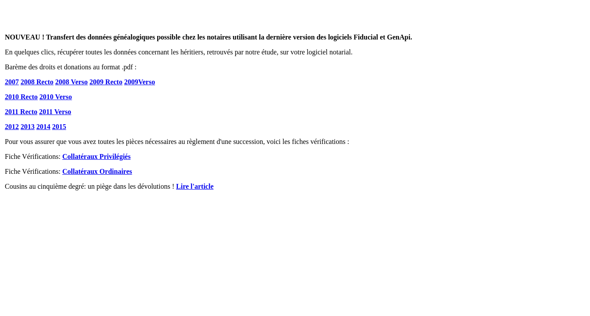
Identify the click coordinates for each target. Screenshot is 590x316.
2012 (12, 126)
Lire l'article (194, 186)
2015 (59, 126)
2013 (28, 126)
